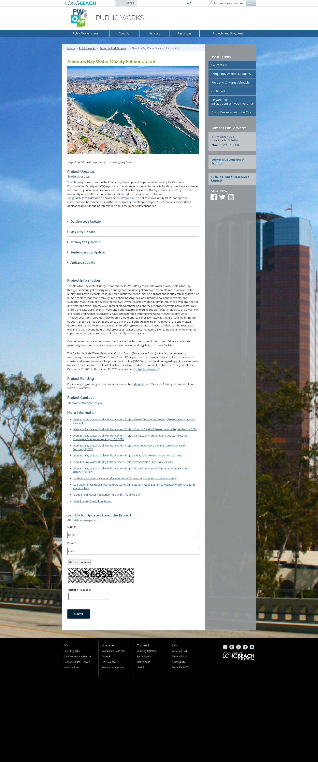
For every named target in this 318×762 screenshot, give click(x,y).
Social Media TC (181, 667)
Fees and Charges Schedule (230, 82)
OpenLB (106, 656)
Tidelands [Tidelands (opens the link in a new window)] (138, 384)
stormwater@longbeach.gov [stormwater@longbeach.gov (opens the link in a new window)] (85, 403)
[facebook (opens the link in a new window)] (213, 197)
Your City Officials (146, 651)
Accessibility (178, 662)
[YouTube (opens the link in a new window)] (251, 647)
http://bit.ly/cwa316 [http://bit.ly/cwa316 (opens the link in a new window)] (147, 369)
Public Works (87, 48)
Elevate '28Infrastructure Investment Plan (233, 101)
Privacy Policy (179, 656)
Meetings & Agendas (113, 667)
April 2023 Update (82, 262)
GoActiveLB (219, 91)
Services (154, 33)
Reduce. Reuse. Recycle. (77, 662)
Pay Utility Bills (72, 651)
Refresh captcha (79, 562)
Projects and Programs (228, 33)
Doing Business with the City (231, 112)
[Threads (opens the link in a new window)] (245, 647)
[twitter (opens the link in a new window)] (223, 197)
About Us (125, 33)
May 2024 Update (82, 232)
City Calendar (109, 662)
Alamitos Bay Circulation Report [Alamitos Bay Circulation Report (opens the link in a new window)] (92, 501)
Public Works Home (86, 33)
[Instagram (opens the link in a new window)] (231, 647)
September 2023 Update (87, 252)
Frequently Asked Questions (231, 74)
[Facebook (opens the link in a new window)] (225, 647)
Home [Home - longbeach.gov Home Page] (71, 48)
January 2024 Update (85, 242)
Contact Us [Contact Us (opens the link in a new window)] (219, 65)
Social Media (144, 656)
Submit (78, 614)
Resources (184, 33)
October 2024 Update (85, 221)
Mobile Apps (143, 662)
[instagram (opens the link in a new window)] (231, 197)
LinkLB (140, 667)
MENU (129, 3)
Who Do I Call (179, 651)
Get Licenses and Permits (77, 656)
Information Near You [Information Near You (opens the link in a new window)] (113, 651)
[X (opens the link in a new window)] (238, 647)
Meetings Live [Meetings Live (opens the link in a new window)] (71, 667)
